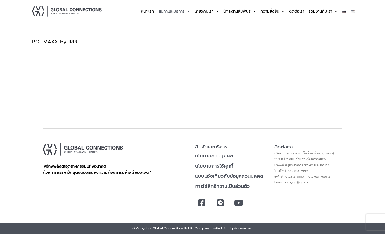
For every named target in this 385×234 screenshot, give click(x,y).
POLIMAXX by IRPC (56, 42)
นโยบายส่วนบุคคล (214, 155)
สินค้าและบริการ (174, 11)
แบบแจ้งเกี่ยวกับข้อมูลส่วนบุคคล (229, 176)
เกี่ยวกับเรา (207, 11)
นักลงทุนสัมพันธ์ (239, 11)
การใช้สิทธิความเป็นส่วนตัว (222, 186)
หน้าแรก (147, 11)
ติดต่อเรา (296, 11)
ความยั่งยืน (272, 11)
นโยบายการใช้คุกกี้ (214, 166)
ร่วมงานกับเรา (323, 11)
